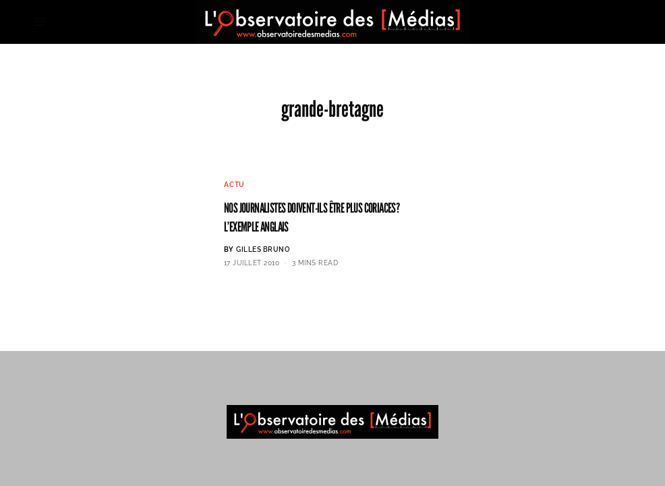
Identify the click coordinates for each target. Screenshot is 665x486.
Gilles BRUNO (263, 249)
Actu (234, 184)
